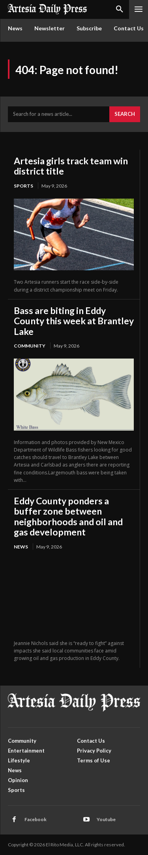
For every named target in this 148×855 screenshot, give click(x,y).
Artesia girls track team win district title (71, 166)
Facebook (35, 819)
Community (29, 346)
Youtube (106, 819)
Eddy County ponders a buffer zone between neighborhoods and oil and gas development (68, 516)
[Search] (124, 114)
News (21, 547)
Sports (23, 186)
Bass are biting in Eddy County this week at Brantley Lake (74, 321)
